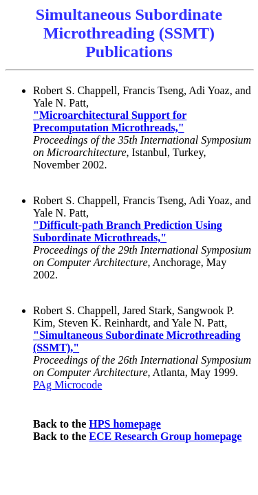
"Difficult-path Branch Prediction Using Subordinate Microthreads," (127, 231)
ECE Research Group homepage (165, 436)
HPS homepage (124, 424)
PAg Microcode (67, 384)
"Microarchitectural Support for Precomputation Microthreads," (109, 121)
